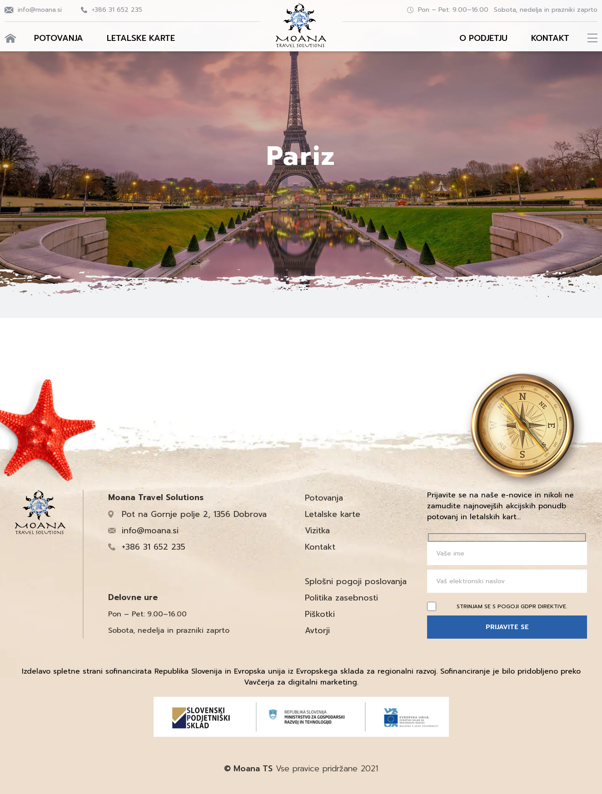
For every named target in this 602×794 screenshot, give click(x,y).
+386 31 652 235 (117, 10)
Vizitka (317, 530)
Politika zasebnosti (341, 598)
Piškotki (320, 614)
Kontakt (550, 38)
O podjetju (483, 38)
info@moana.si (40, 10)
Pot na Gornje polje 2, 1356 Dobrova (194, 514)
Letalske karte (141, 38)
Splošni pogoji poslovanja (356, 581)
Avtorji (317, 630)
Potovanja (58, 38)
